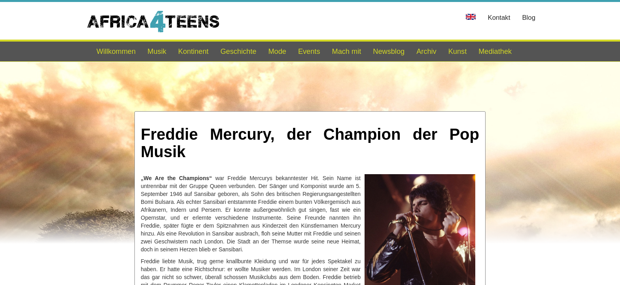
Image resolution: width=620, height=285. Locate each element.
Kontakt (499, 17)
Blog (528, 17)
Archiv (426, 51)
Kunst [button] (457, 51)
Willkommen (116, 51)
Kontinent (193, 51)
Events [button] (309, 51)
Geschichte (238, 51)
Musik (156, 51)
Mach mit (346, 51)
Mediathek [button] (495, 51)
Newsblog (389, 51)
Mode (277, 51)
